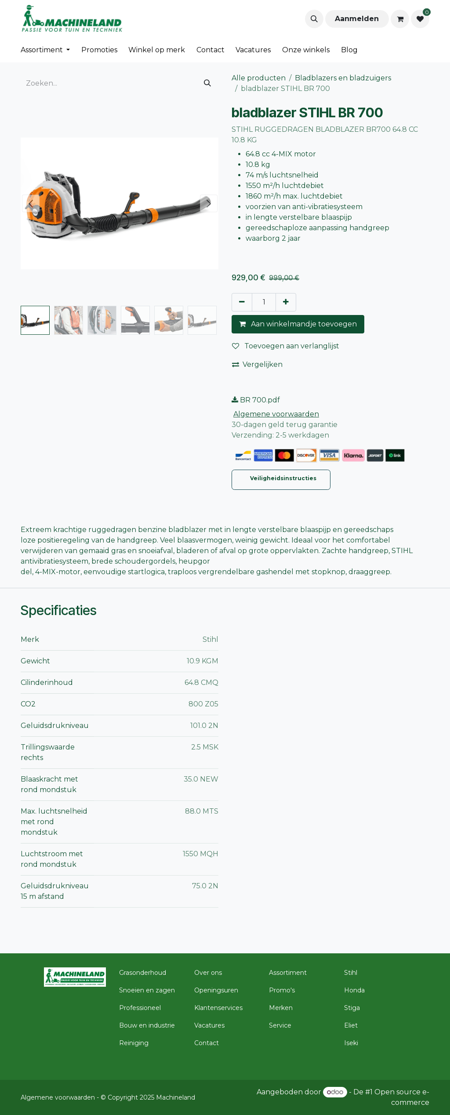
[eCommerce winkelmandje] (400, 19)
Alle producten (259, 78)
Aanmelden (357, 18)
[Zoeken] (207, 83)
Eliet (351, 1025)
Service (280, 1025)
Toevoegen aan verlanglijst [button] (285, 346)
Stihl (350, 973)
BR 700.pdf (256, 400)
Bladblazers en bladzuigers (343, 78)
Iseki (351, 1043)
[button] (314, 19)
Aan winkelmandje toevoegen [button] (298, 324)
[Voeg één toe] (286, 302)
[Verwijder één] (242, 302)
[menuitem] (45, 50)
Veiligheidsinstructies (284, 478)
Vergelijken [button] (257, 364)
